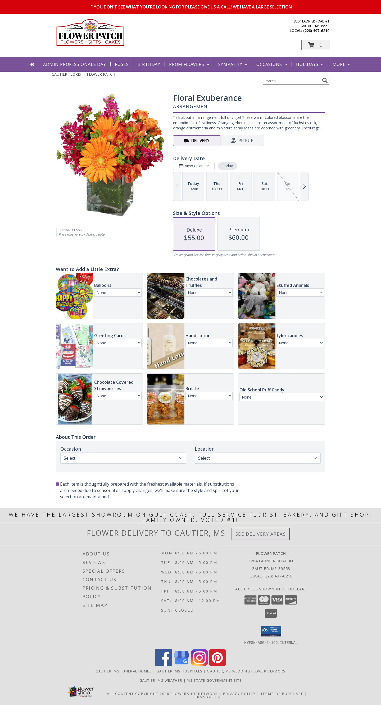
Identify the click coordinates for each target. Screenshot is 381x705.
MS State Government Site (214, 680)
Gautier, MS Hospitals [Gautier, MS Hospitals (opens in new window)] (179, 670)
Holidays (310, 64)
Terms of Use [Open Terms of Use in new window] (207, 696)
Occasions (272, 64)
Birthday (149, 64)
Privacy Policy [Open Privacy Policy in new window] (239, 693)
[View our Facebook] (163, 664)
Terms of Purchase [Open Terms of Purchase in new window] (282, 693)
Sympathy (233, 64)
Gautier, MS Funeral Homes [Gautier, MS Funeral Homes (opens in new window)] (124, 670)
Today (227, 165)
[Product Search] (291, 80)
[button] (315, 45)
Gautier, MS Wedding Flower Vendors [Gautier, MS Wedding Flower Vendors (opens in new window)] (246, 670)
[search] (325, 80)
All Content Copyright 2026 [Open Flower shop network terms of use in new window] (138, 693)
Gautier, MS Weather (161, 680)
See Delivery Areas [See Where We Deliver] (260, 534)
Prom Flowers (190, 64)
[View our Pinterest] (217, 664)
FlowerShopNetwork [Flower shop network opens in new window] (194, 693)
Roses (122, 64)
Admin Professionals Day (74, 64)
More (342, 64)
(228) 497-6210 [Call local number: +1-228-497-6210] (316, 30)
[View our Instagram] (199, 664)
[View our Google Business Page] (181, 664)
